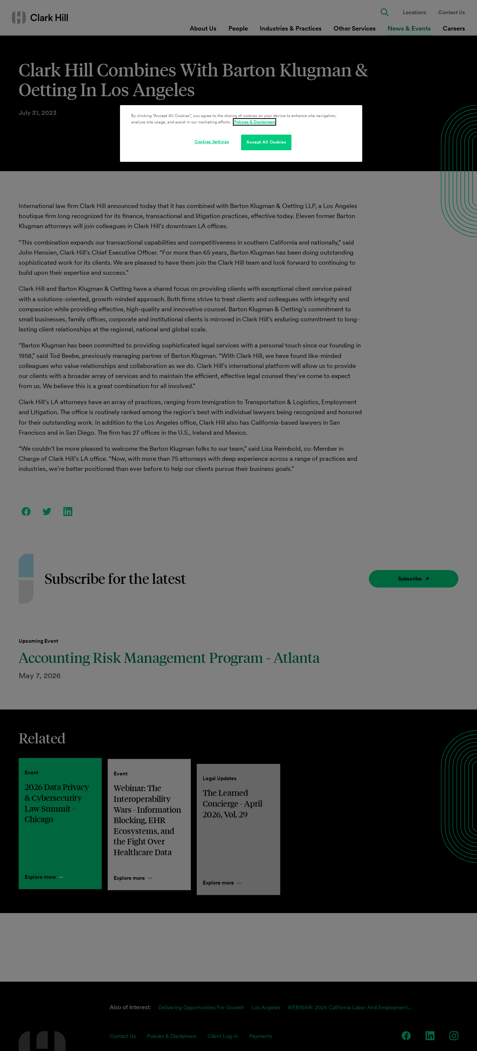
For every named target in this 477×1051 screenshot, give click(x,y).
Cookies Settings (212, 141)
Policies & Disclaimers (254, 122)
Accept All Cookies (266, 142)
